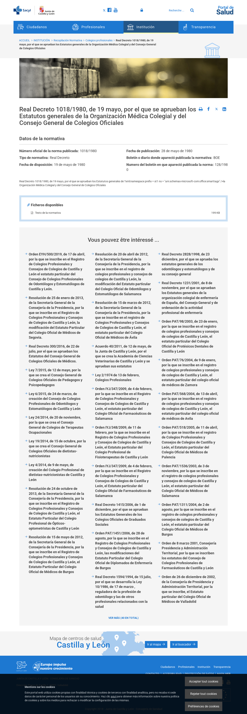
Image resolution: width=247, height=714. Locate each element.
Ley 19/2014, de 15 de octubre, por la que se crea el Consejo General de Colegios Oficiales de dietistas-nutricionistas (57, 448)
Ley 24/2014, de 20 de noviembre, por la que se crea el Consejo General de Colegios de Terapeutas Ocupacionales (56, 424)
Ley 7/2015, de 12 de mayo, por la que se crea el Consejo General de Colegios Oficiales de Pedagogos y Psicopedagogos (55, 377)
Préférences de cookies (203, 706)
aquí (113, 696)
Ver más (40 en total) (123, 617)
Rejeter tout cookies (203, 694)
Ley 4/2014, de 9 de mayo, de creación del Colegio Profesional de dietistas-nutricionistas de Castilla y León (57, 472)
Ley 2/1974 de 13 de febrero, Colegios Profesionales (117, 377)
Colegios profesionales (99, 40)
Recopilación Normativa (68, 40)
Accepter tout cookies (203, 681)
